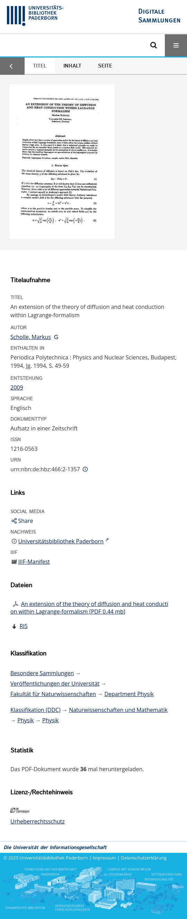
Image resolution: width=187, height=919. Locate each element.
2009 (16, 387)
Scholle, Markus (30, 337)
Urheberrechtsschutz (37, 821)
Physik (25, 720)
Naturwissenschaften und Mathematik (118, 710)
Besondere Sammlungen (42, 673)
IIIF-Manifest (34, 561)
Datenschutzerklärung (144, 858)
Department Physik (129, 694)
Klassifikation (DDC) (35, 710)
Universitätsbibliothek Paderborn (54, 858)
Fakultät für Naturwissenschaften (53, 694)
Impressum (104, 858)
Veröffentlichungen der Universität (54, 683)
